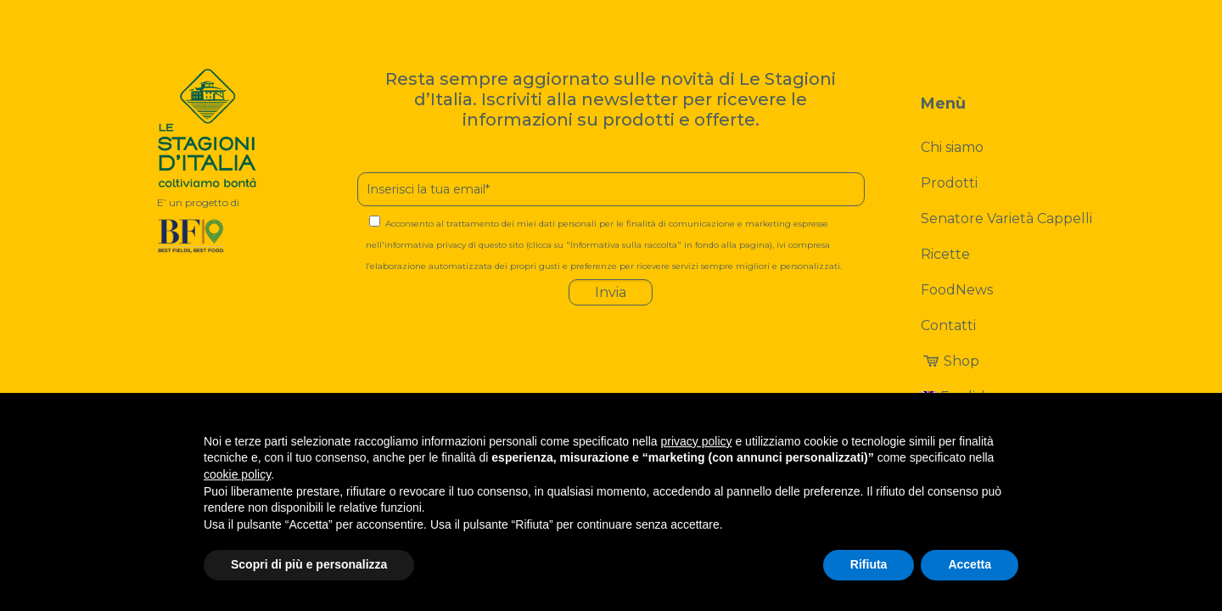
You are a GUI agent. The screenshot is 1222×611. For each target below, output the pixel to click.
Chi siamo (952, 147)
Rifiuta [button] (869, 564)
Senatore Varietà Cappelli (1006, 218)
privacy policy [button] (696, 441)
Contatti (948, 325)
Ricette (945, 254)
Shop (949, 361)
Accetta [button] (969, 564)
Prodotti (949, 183)
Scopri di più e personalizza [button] (309, 564)
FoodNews (957, 290)
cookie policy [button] (237, 474)
